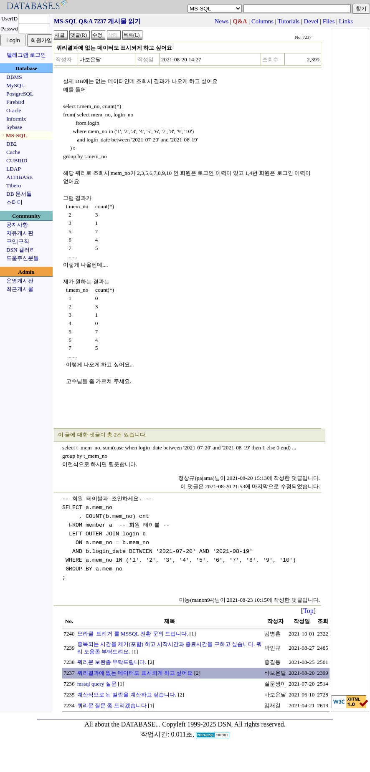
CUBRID (16, 160)
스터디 (14, 202)
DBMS (14, 77)
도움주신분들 (22, 258)
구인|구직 (17, 241)
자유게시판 (19, 233)
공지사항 (17, 225)
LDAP (13, 169)
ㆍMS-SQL (13, 135)
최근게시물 (19, 289)
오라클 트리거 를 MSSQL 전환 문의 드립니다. (132, 629)
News (221, 21)
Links (346, 21)
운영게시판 (19, 281)
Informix (16, 119)
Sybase (14, 127)
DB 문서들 (19, 194)
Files (329, 21)
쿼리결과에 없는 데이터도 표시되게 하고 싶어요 (135, 669)
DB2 (11, 144)
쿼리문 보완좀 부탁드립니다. (112, 658)
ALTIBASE (19, 177)
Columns (262, 21)
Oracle (13, 110)
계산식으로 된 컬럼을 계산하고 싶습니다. (127, 690)
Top (308, 606)
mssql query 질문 (97, 679)
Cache (13, 152)
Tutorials (288, 21)
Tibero (13, 185)
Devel (311, 21)
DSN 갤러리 (20, 250)
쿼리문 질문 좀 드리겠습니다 (112, 701)
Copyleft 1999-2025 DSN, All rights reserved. (224, 720)
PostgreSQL (19, 94)
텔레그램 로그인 (26, 55)
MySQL (15, 85)
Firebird (15, 102)
